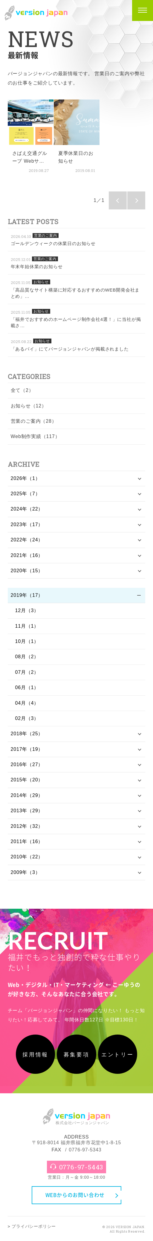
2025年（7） (25, 493)
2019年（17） (27, 595)
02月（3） (27, 718)
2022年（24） (27, 539)
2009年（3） (25, 872)
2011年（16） (27, 841)
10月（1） (27, 641)
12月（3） (27, 610)
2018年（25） (27, 733)
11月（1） (27, 626)
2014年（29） (27, 795)
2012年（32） (27, 826)
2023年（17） (27, 524)
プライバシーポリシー (34, 1226)
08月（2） (27, 656)
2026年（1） (25, 478)
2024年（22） (27, 508)
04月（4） (27, 703)
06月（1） (27, 687)
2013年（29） (27, 810)
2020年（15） (27, 570)
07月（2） (27, 672)
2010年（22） (27, 856)
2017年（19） (27, 749)
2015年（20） (27, 779)
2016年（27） (27, 764)
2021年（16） (27, 555)
